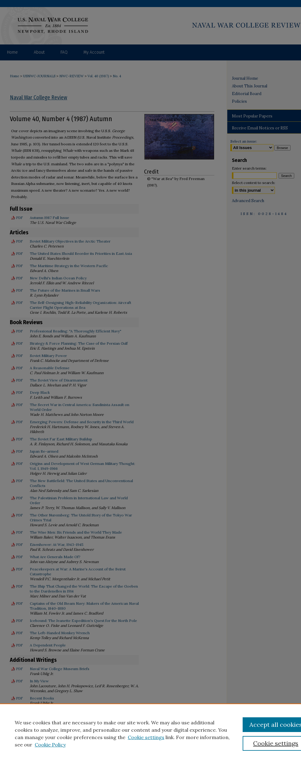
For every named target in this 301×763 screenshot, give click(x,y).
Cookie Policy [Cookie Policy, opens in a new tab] (50, 745)
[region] (150, 733)
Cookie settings (146, 737)
